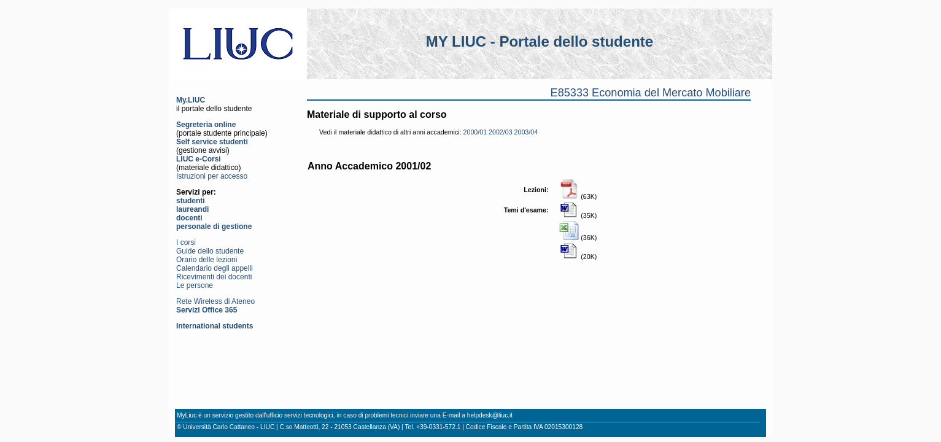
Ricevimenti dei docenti (214, 277)
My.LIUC (190, 100)
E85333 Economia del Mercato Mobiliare (651, 93)
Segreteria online (206, 124)
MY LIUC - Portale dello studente (539, 41)
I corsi (186, 242)
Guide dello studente (210, 251)
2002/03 (501, 132)
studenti (190, 200)
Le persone (194, 285)
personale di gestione (214, 226)
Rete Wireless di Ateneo (215, 301)
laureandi (192, 209)
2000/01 (475, 132)
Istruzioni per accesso (211, 176)
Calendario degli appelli (214, 268)
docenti (189, 218)
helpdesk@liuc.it (490, 415)
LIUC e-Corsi (198, 159)
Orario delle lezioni (206, 259)
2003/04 (526, 132)
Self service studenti (212, 142)
